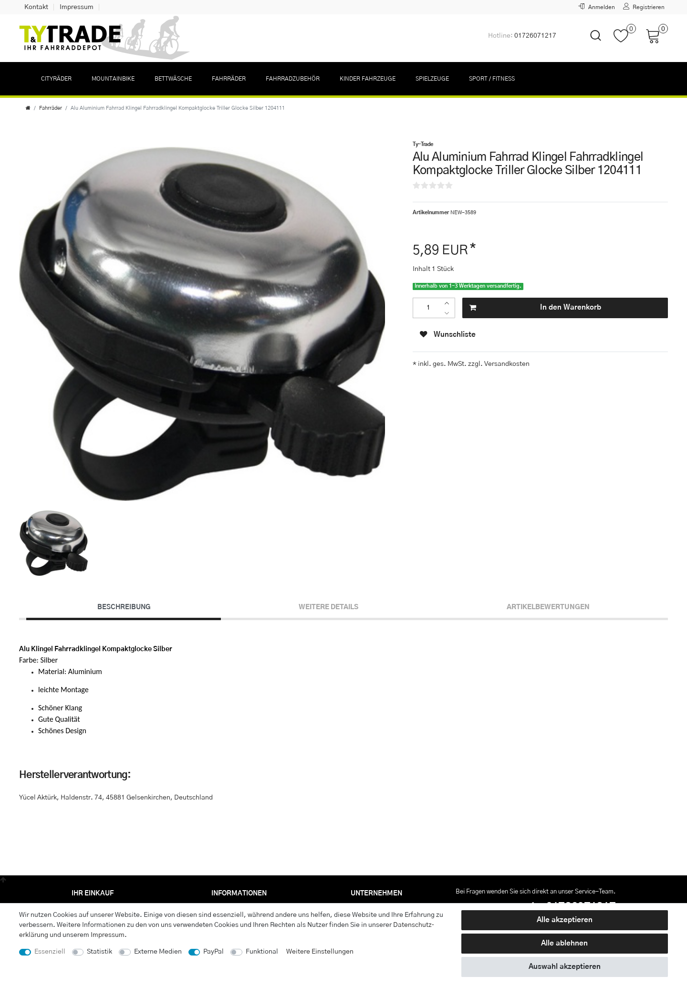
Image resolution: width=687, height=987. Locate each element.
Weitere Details (328, 607)
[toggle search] (589, 43)
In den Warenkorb (535, 307)
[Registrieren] (644, 7)
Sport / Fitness (492, 79)
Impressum (77, 7)
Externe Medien (158, 951)
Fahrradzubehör (293, 79)
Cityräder (56, 79)
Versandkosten (506, 364)
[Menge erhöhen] (449, 303)
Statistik (99, 951)
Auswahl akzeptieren (565, 966)
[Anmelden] (596, 7)
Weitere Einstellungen (320, 951)
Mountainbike (113, 79)
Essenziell (49, 951)
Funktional (262, 951)
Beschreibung (123, 607)
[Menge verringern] (449, 313)
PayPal (213, 951)
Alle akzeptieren (565, 920)
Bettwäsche (173, 79)
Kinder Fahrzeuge (368, 79)
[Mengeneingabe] (428, 308)
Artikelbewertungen (548, 607)
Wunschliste (448, 334)
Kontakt (36, 7)
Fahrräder (229, 79)
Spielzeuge (432, 79)
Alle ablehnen (564, 943)
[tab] (123, 608)
